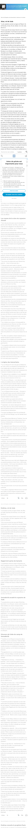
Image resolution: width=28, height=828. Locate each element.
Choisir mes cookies (14, 36)
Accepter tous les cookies (14, 40)
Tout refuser (14, 44)
